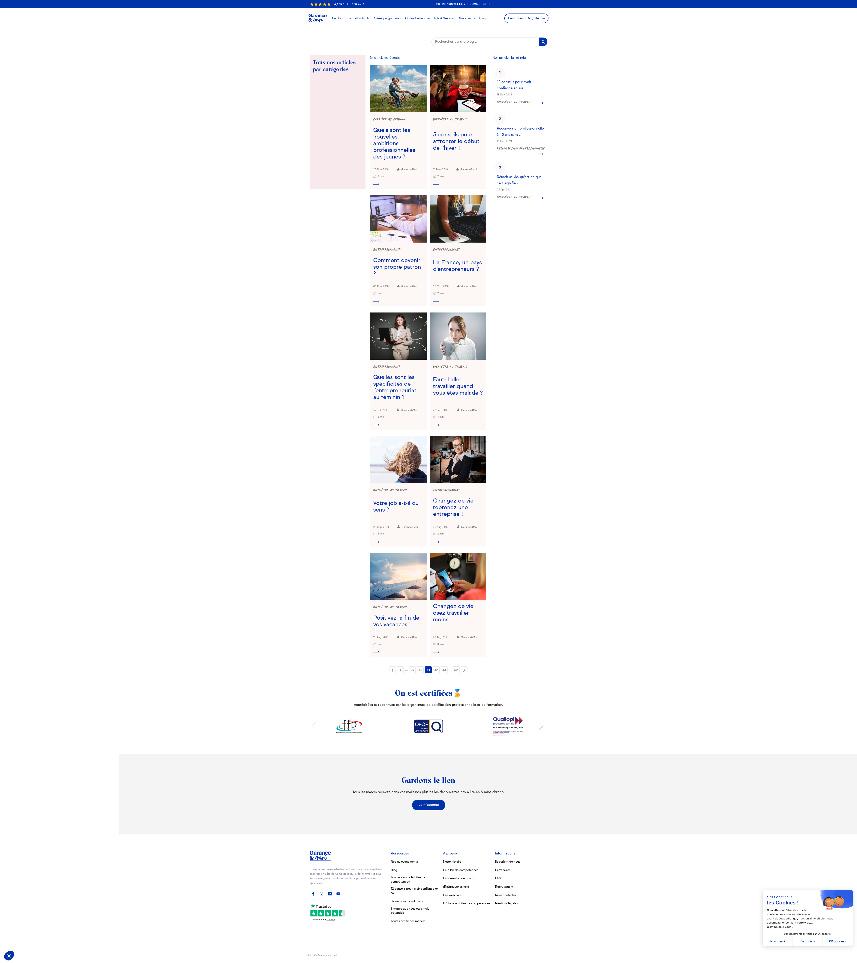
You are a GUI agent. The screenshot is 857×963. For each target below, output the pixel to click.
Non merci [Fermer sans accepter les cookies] (777, 941)
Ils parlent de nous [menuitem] (508, 861)
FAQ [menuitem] (498, 878)
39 (412, 670)
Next (542, 726)
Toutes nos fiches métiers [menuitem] (408, 921)
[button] (9, 956)
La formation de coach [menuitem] (458, 878)
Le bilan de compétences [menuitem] (460, 870)
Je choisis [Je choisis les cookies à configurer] (807, 941)
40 (420, 670)
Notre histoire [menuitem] (452, 861)
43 (444, 670)
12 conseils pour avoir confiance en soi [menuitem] (413, 891)
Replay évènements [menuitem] (404, 861)
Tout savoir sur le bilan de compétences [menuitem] (408, 879)
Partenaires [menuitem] (503, 870)
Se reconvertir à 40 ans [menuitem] (407, 901)
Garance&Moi (407, 169)
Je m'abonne (428, 805)
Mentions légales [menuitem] (506, 903)
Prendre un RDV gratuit (524, 18)
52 (456, 670)
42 (436, 670)
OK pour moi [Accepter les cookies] (838, 941)
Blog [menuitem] (394, 870)
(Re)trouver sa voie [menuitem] (456, 886)
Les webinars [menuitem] (452, 895)
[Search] (485, 42)
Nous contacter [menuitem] (505, 895)
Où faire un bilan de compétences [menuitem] (466, 903)
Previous (315, 726)
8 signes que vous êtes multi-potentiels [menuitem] (411, 911)
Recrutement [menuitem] (504, 886)
